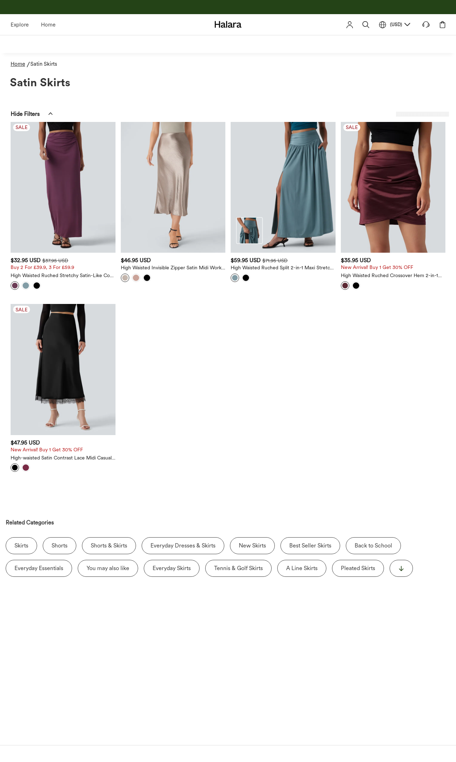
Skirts (21, 479)
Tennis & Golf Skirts (238, 501)
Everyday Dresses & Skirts (182, 479)
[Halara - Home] (228, 24)
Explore (20, 25)
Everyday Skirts (172, 501)
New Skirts (252, 479)
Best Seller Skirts (310, 479)
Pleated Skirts (358, 501)
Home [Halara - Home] (48, 25)
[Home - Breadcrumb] (20, 64)
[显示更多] (401, 501)
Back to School (373, 479)
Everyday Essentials (38, 501)
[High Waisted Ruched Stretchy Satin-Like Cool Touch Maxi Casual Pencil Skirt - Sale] (156, 171)
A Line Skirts (302, 501)
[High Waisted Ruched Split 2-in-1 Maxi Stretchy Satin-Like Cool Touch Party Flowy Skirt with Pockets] (323, 171)
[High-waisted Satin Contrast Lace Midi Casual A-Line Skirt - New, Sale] (156, 320)
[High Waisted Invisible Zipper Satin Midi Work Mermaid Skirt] (239, 171)
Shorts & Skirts (109, 479)
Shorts (59, 479)
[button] (365, 24)
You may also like (108, 501)
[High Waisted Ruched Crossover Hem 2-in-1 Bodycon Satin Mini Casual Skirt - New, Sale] (406, 171)
